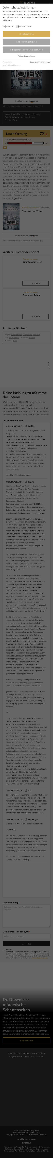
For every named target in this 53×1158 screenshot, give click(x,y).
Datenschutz (45, 62)
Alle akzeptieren (26, 33)
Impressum (34, 62)
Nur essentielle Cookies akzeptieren (26, 49)
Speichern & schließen (26, 41)
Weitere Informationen (26, 56)
